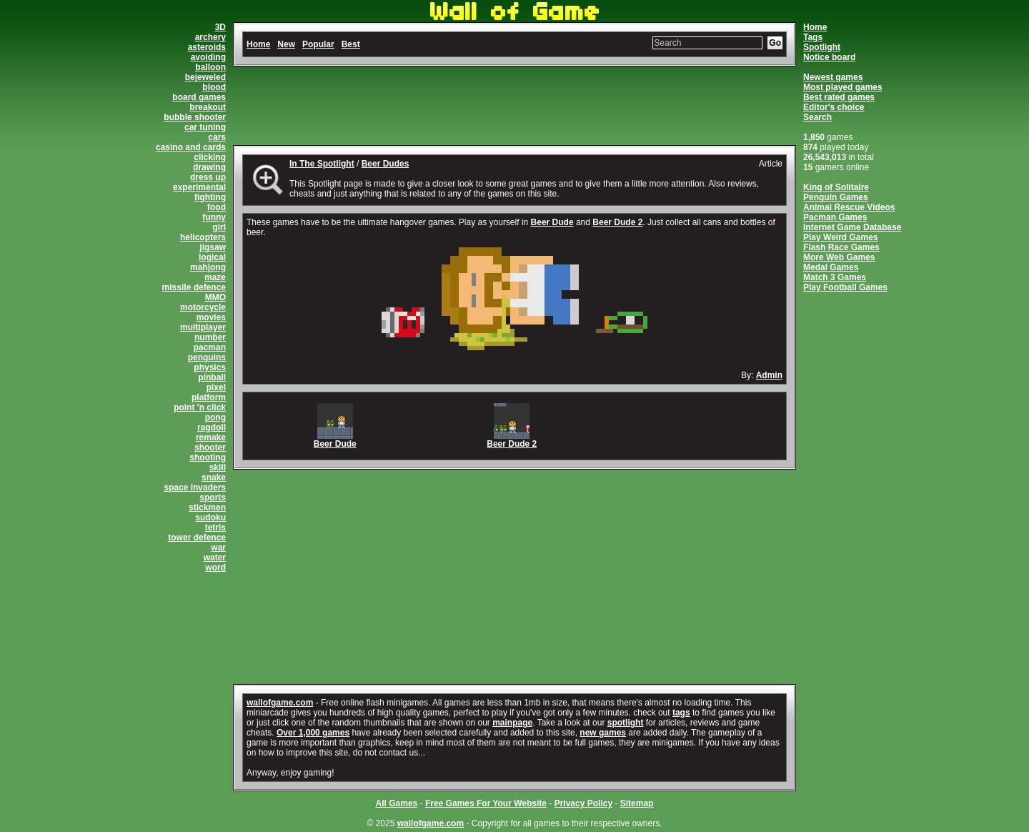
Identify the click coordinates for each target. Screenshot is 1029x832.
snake (214, 477)
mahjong (208, 267)
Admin (769, 375)
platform (209, 397)
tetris (215, 528)
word (215, 568)
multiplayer (203, 327)
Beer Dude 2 (617, 222)
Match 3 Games (834, 277)
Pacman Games (835, 217)
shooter (210, 447)
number (210, 337)
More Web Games (839, 257)
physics (210, 367)
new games (603, 733)
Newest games (833, 77)
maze (215, 277)
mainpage (512, 723)
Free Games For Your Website (486, 803)
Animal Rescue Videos (849, 207)
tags (681, 713)
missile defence (194, 287)
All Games (397, 803)
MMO (215, 297)
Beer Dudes (385, 164)
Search (817, 117)
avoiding (208, 57)
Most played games (843, 87)
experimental (199, 187)
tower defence (197, 538)
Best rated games (839, 97)
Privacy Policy (583, 803)
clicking (210, 157)
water (215, 558)
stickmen (207, 507)
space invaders (195, 487)
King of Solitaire (836, 187)
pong (215, 417)
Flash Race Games (841, 247)
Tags (812, 37)
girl (219, 227)
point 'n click (200, 407)
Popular (318, 44)
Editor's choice (834, 107)
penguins (207, 357)
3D (220, 27)
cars (217, 137)
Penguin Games (835, 197)
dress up (208, 177)
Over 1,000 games (313, 733)
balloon (210, 67)
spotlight (625, 723)
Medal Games (830, 267)
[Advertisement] (514, 106)
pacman (210, 347)
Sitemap (637, 803)
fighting (210, 197)
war (218, 548)
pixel (216, 387)
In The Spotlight (321, 164)
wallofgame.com (280, 703)
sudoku (210, 517)
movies (211, 317)
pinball (212, 377)
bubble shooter (195, 117)
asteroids (207, 47)
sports (212, 497)
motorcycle (203, 307)
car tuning (205, 127)
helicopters (203, 237)
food (216, 207)
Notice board (829, 57)
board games (199, 97)
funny (214, 217)
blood (214, 87)
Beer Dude (552, 222)
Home (815, 27)
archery (210, 37)
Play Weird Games (840, 237)
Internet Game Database (852, 227)
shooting (207, 457)
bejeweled (205, 77)
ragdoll (211, 427)
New (286, 44)
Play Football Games (845, 287)
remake (211, 437)
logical (212, 257)
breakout (207, 107)
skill (217, 467)
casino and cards (191, 147)
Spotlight (821, 47)
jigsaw (212, 247)
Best (351, 44)
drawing (209, 167)
